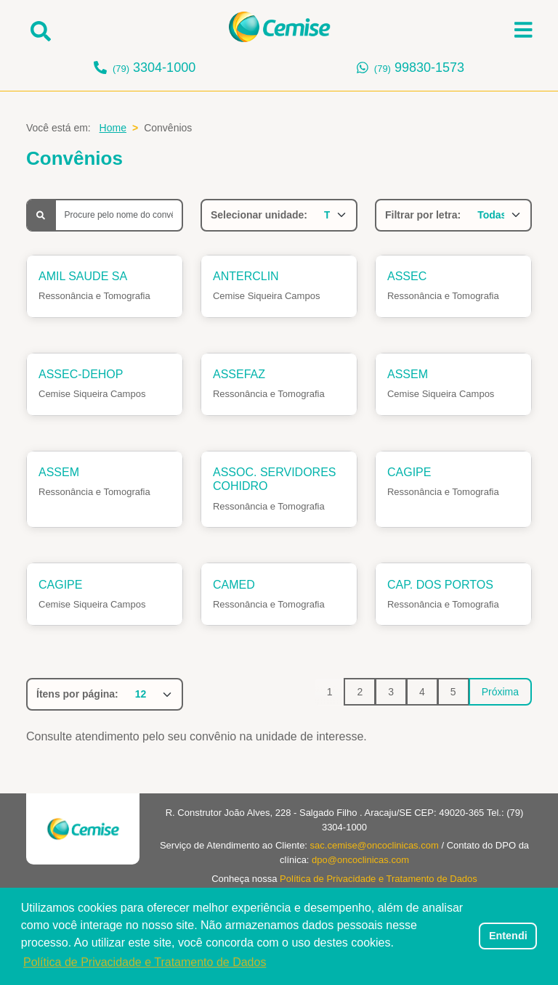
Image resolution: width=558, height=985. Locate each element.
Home (113, 128)
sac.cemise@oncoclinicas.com (374, 845)
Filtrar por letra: (423, 215)
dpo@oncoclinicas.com (360, 859)
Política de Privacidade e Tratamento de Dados (378, 878)
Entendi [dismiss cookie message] (508, 935)
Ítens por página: (77, 694)
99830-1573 (419, 67)
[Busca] (118, 215)
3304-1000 (154, 67)
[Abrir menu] (523, 30)
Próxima (500, 692)
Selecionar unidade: (259, 215)
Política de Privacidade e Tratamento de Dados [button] (144, 962)
